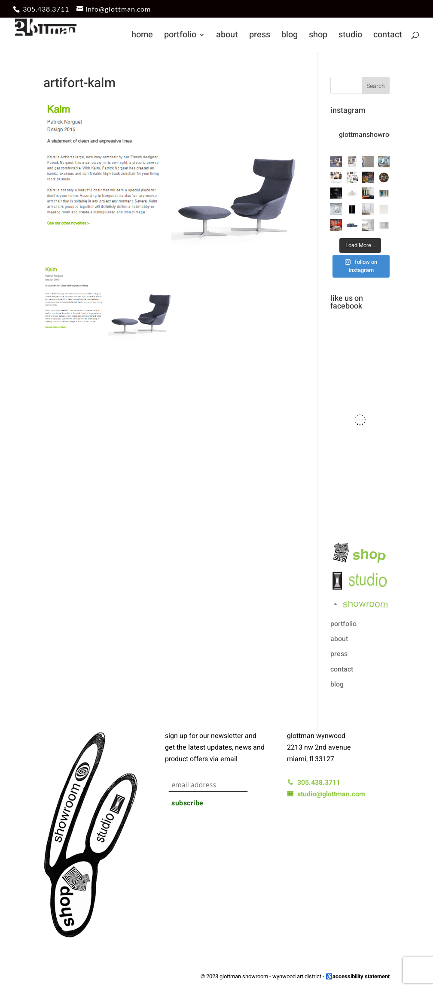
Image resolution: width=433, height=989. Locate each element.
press (259, 36)
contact (387, 36)
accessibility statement (361, 976)
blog (289, 36)
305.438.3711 (46, 9)
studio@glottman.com (326, 794)
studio (350, 36)
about (227, 36)
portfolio (180, 36)
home (142, 36)
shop (318, 36)
